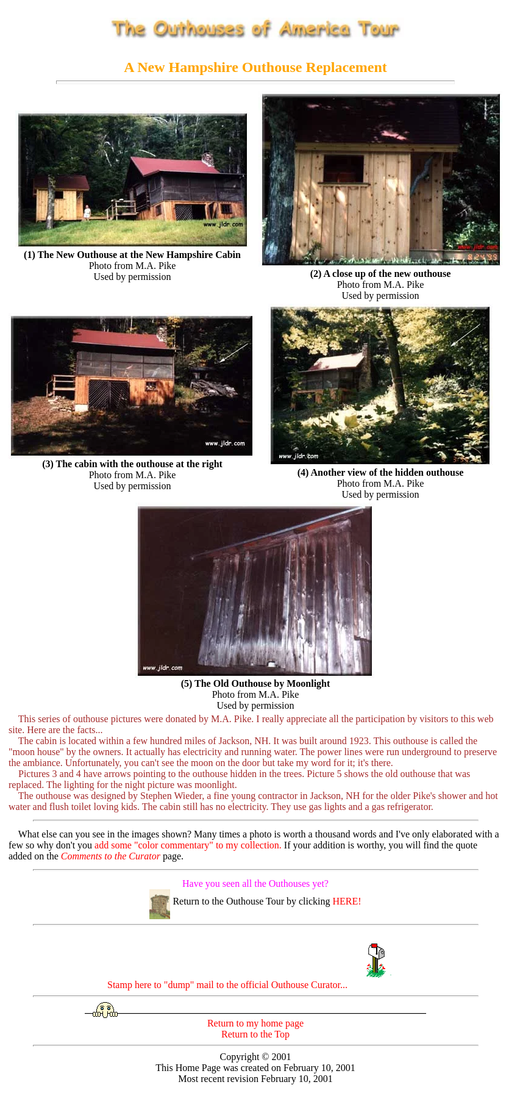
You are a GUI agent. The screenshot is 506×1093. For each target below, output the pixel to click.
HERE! (347, 901)
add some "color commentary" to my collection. (188, 845)
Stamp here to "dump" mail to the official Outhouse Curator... (255, 985)
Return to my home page (255, 1023)
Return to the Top (255, 1034)
